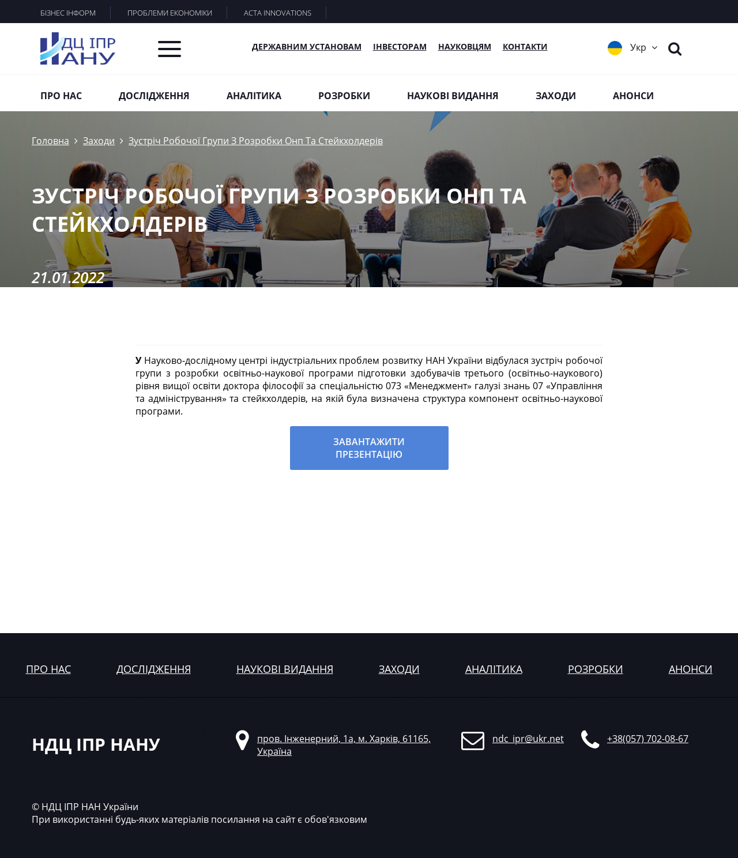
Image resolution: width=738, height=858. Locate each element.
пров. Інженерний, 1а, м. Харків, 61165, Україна (344, 745)
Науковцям (464, 46)
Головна (50, 140)
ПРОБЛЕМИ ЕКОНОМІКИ (169, 12)
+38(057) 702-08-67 (647, 738)
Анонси (633, 95)
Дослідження (154, 95)
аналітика (493, 669)
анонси (691, 669)
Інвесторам (400, 46)
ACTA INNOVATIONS (277, 12)
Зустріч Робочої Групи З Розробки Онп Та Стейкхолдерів (256, 140)
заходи (399, 669)
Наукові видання (453, 95)
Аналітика (254, 95)
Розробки (344, 95)
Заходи (556, 95)
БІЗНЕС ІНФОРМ (68, 12)
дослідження (153, 669)
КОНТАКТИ (525, 46)
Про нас (61, 95)
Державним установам (307, 46)
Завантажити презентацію (369, 448)
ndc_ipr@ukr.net (528, 738)
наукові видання (284, 669)
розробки (595, 669)
